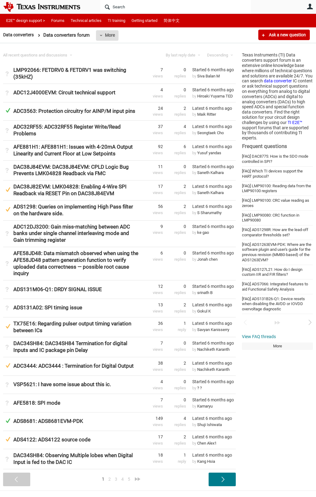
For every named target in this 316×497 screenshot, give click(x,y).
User (310, 6)
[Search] (175, 7)
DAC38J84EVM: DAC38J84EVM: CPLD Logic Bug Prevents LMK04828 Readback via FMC (71, 170)
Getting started (144, 20)
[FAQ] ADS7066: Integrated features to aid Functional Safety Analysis (275, 287)
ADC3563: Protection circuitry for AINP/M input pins (74, 111)
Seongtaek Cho (210, 132)
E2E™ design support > (25, 20)
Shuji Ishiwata (209, 424)
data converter (278, 80)
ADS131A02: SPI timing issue (47, 307)
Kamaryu (205, 406)
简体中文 (172, 20)
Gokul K (204, 311)
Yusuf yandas (209, 153)
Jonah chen (207, 259)
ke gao (203, 232)
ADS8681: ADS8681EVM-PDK (48, 421)
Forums (57, 20)
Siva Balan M (208, 76)
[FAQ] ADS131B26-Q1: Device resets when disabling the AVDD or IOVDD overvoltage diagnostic (273, 303)
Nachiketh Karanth (213, 349)
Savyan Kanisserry (213, 329)
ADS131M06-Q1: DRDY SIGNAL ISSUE (57, 289)
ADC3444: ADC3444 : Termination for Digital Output (73, 366)
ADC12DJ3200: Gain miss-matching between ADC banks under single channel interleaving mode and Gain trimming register (71, 233)
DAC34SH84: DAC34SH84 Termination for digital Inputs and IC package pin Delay (70, 346)
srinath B (205, 292)
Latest (212, 108)
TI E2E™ (295, 122)
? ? (199, 388)
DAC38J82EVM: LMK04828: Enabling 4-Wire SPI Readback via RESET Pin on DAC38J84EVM (70, 190)
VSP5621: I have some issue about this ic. (62, 384)
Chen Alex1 (207, 443)
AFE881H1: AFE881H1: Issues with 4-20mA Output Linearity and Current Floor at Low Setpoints (73, 150)
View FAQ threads (259, 336)
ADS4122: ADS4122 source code (51, 440)
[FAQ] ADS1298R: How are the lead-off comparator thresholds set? (275, 232)
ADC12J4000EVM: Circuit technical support (64, 92)
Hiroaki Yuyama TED (215, 96)
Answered (8, 110)
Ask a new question (287, 34)
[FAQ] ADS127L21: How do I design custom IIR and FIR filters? (272, 272)
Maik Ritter (206, 114)
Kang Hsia (206, 461)
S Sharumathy (209, 212)
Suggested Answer (8, 189)
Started (213, 69)
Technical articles (86, 20)
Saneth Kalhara (210, 172)
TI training (116, 20)
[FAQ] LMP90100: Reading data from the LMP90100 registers (276, 188)
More (112, 35)
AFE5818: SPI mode (36, 403)
